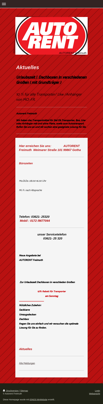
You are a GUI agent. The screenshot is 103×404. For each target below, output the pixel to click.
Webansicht (94, 393)
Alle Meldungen (27, 363)
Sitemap (24, 391)
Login (97, 391)
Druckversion (11, 391)
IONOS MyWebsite (38, 399)
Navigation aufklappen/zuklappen (51, 4)
